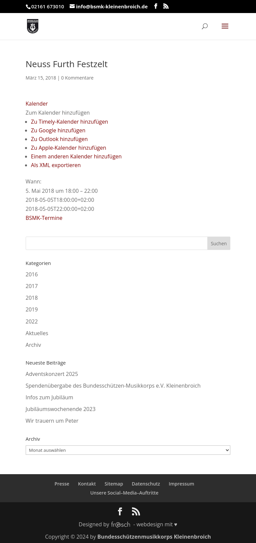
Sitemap (114, 484)
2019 (32, 309)
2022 (32, 321)
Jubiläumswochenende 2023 (61, 409)
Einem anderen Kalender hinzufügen (76, 156)
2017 (32, 286)
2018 (32, 297)
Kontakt (87, 484)
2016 (32, 274)
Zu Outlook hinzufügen (59, 139)
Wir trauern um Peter (52, 420)
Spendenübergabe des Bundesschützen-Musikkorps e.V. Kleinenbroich (113, 385)
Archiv (33, 345)
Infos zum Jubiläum (49, 397)
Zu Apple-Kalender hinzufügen (68, 147)
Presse (61, 484)
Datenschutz (146, 484)
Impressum (181, 484)
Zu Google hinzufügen (58, 130)
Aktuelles (37, 333)
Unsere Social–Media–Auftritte (124, 493)
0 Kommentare (77, 78)
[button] (58, 112)
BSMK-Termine (44, 218)
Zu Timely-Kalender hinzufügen (69, 121)
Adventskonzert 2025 (52, 374)
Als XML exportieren (56, 165)
